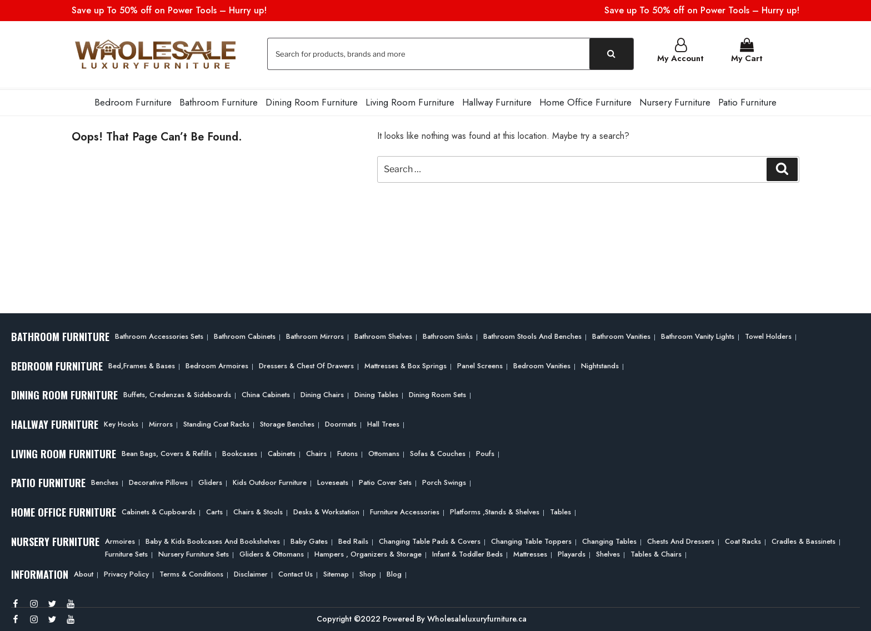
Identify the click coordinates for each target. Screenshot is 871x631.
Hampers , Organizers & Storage (368, 551)
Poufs (485, 451)
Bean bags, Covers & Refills (167, 451)
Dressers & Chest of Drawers (306, 363)
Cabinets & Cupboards (159, 509)
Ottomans (383, 451)
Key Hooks (121, 422)
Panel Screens (480, 363)
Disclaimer (251, 572)
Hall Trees (383, 422)
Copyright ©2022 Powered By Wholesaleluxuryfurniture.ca (422, 616)
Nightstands (600, 363)
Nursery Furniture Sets (193, 551)
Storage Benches (287, 422)
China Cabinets (266, 392)
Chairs (316, 451)
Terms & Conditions (191, 572)
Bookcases (239, 451)
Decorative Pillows (158, 480)
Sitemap (336, 572)
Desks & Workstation (326, 509)
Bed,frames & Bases (141, 363)
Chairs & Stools (258, 509)
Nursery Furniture (674, 100)
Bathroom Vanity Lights (697, 334)
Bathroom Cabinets (245, 334)
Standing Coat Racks (216, 422)
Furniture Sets (126, 551)
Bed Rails (353, 539)
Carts (214, 509)
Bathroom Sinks (448, 334)
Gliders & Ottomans (271, 551)
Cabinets (282, 451)
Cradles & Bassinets (803, 539)
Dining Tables (376, 392)
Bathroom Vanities (621, 334)
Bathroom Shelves (383, 334)
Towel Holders (768, 334)
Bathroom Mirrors (315, 334)
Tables (560, 509)
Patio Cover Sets (385, 480)
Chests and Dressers (680, 539)
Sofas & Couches (437, 451)
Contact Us (295, 572)
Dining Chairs (322, 392)
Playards (571, 551)
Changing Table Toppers (531, 539)
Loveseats (332, 480)
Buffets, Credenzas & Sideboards (177, 392)
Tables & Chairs (656, 551)
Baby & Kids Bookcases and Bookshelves (213, 539)
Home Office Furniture (585, 100)
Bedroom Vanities (541, 363)
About (83, 572)
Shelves (608, 551)
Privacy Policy (126, 572)
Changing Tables (609, 539)
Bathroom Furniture (218, 100)
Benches (104, 480)
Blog (394, 572)
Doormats (341, 422)
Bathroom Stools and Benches (532, 334)
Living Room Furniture (410, 100)
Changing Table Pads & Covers (429, 539)
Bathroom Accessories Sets (159, 334)
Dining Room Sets (437, 392)
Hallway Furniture (497, 100)
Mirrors (161, 422)
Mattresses (530, 551)
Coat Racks (743, 539)
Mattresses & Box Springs (405, 363)
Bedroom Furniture (133, 100)
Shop (367, 572)
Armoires (120, 539)
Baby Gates (309, 539)
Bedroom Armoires (217, 363)
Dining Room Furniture (312, 100)
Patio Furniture (747, 100)
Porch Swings (444, 480)
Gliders (210, 480)
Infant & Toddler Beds (467, 551)
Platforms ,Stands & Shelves (494, 509)
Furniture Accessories (404, 509)
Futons (347, 451)
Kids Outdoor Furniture (270, 480)
